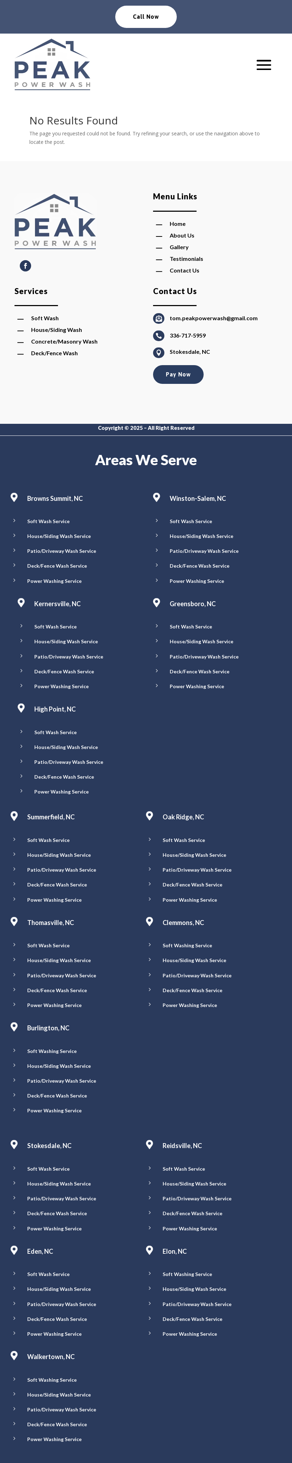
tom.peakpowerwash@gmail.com (214, 318)
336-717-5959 (188, 335)
